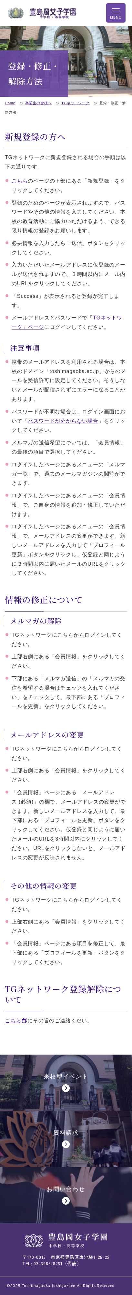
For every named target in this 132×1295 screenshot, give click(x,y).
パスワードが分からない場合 (63, 421)
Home (10, 103)
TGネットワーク (75, 103)
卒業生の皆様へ (38, 103)
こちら (20, 181)
